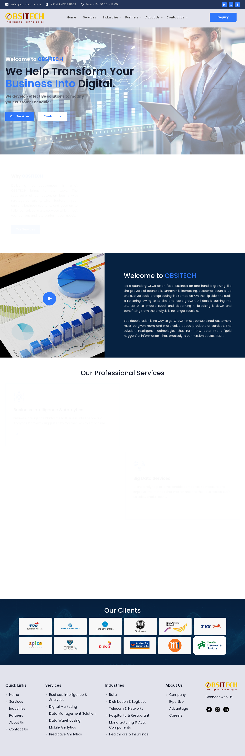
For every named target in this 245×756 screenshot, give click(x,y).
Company (177, 694)
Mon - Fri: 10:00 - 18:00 (99, 4)
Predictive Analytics (65, 734)
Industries (110, 17)
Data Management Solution (72, 713)
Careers (175, 715)
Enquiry (223, 17)
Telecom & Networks (126, 708)
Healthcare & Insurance (129, 734)
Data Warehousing (65, 720)
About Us (152, 17)
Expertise (176, 701)
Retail (113, 694)
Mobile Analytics (62, 727)
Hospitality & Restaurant (129, 715)
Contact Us (175, 17)
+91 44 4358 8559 (61, 4)
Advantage (178, 708)
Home (71, 17)
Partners (131, 17)
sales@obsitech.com (23, 4)
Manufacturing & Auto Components (127, 725)
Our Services (19, 116)
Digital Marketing (63, 706)
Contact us (52, 116)
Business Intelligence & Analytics (68, 697)
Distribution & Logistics (127, 701)
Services (89, 17)
